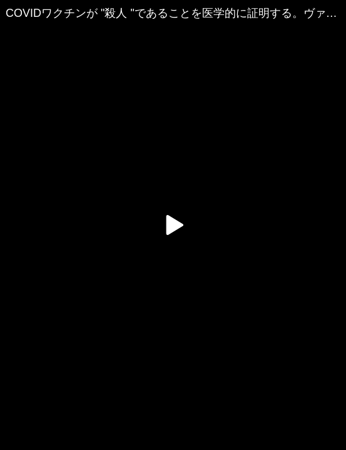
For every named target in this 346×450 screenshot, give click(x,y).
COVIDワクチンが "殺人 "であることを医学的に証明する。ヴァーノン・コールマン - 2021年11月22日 (176, 13)
